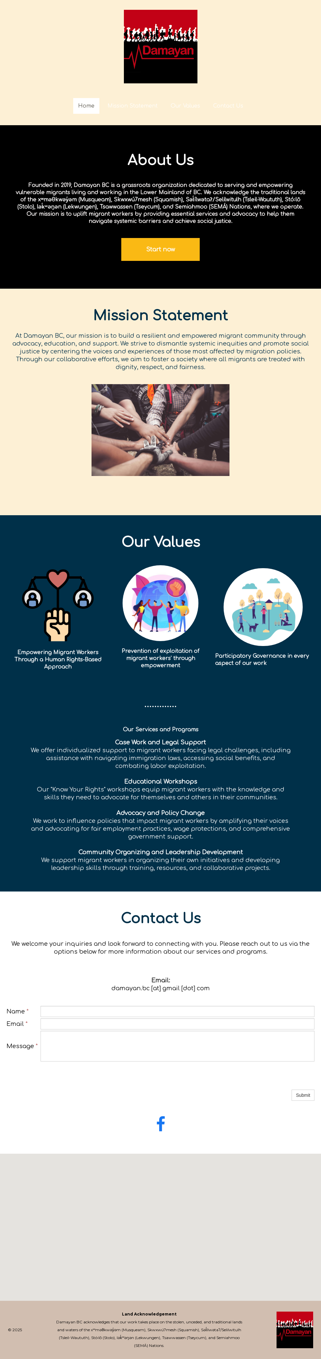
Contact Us (228, 106)
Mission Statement (133, 106)
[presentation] (90, 1075)
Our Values (185, 106)
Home (86, 106)
